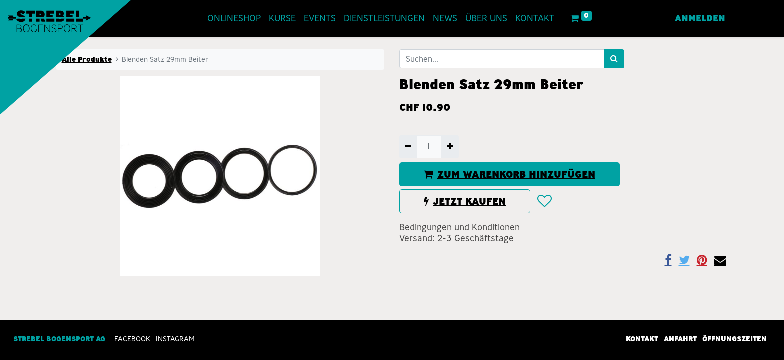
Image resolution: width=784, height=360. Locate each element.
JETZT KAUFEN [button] (465, 202)
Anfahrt (680, 339)
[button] (544, 202)
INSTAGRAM (175, 339)
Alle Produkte (87, 59)
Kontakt (642, 339)
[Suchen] (614, 59)
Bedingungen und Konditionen (460, 227)
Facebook (132, 339)
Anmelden (700, 18)
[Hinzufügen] (449, 147)
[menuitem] (234, 19)
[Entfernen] (408, 147)
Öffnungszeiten (734, 339)
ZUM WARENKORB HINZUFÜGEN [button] (510, 174)
